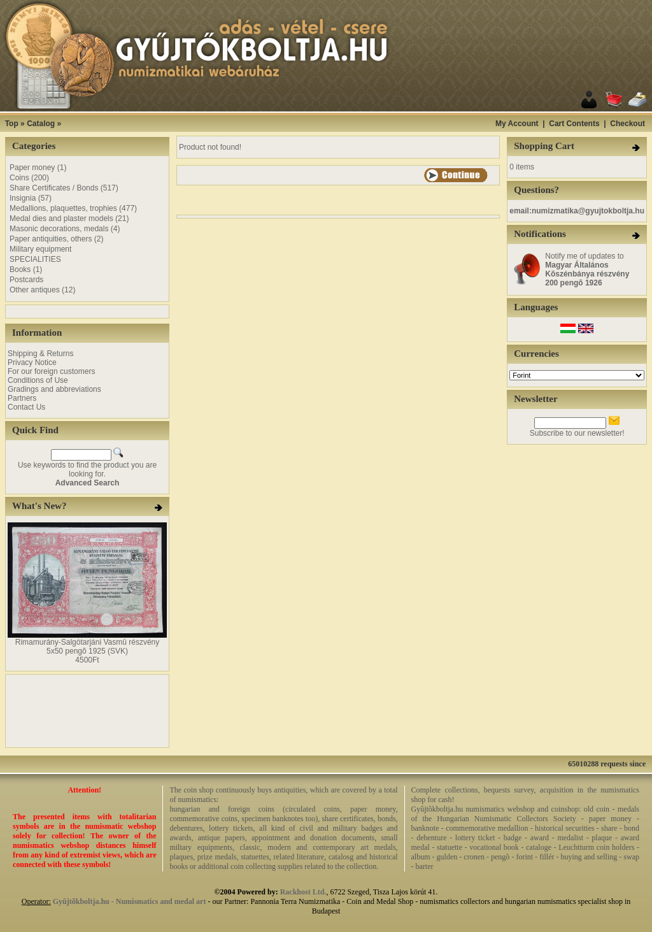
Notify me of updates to (587, 269)
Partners (22, 398)
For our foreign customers (51, 371)
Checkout (627, 123)
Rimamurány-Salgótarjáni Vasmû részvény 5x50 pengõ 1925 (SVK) (87, 647)
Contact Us (26, 407)
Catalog (41, 123)
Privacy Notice (32, 362)
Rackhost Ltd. (303, 891)
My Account (517, 123)
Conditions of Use (38, 380)
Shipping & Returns (40, 353)
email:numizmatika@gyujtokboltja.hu (576, 210)
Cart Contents (574, 123)
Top (11, 123)
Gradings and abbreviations (54, 389)
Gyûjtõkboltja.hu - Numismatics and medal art (129, 901)
